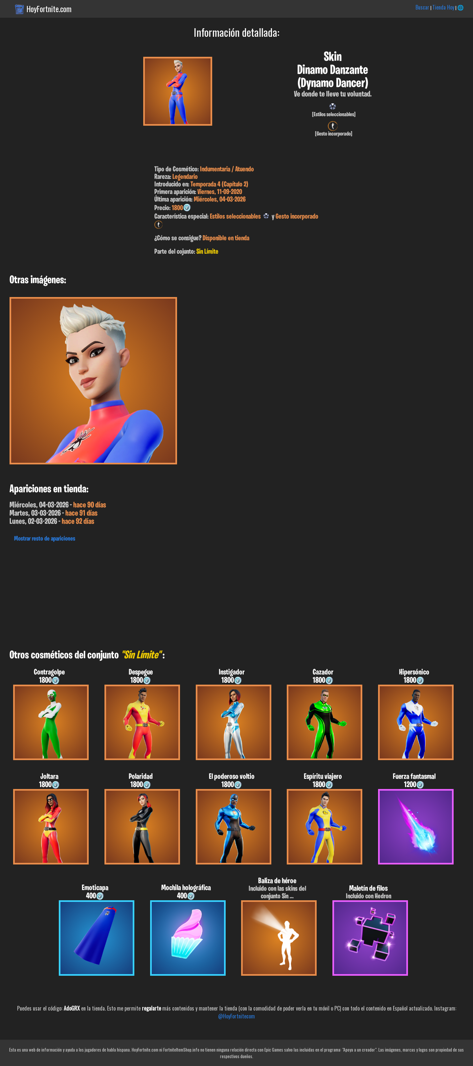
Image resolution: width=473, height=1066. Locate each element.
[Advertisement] (197, 594)
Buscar (422, 7)
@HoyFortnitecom (236, 1016)
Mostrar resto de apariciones (44, 539)
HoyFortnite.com (49, 8)
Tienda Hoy (443, 7)
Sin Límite (207, 252)
